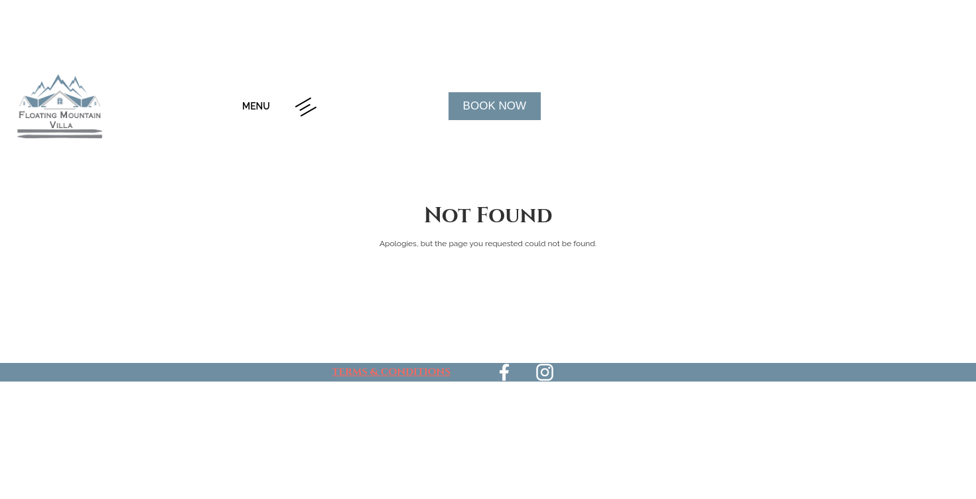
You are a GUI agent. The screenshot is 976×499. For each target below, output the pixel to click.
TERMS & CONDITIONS (391, 372)
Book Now (494, 106)
